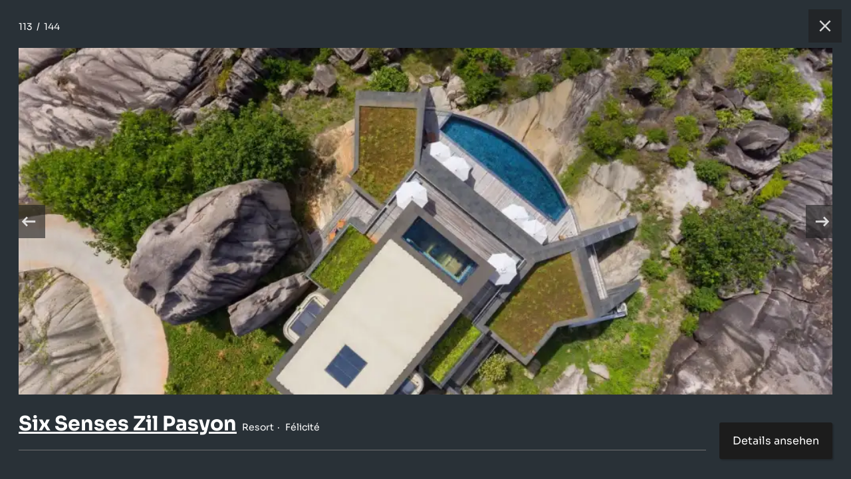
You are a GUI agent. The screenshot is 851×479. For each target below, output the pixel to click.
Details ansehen (776, 441)
